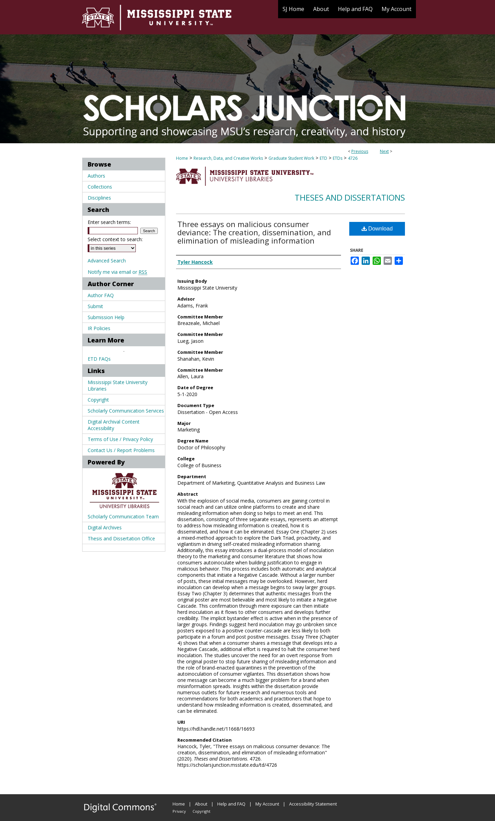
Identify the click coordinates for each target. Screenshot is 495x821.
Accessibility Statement (313, 804)
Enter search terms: (109, 222)
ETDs (337, 158)
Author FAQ (101, 295)
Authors (96, 175)
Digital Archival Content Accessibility (114, 424)
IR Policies (99, 328)
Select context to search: (115, 239)
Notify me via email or (117, 272)
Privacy (179, 811)
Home (182, 158)
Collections (100, 186)
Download (377, 229)
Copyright (98, 399)
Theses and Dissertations (350, 197)
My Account (267, 804)
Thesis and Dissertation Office (121, 538)
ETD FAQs (99, 359)
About (201, 804)
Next (384, 151)
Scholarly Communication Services (126, 410)
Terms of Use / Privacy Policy (120, 439)
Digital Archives (105, 527)
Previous (359, 151)
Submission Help (106, 317)
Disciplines (99, 197)
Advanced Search (107, 260)
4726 (353, 158)
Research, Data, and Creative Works (228, 158)
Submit (95, 306)
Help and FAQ (231, 804)
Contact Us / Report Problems (121, 450)
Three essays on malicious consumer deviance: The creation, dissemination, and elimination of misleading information (254, 232)
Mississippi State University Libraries (117, 385)
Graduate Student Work (291, 158)
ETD (323, 158)
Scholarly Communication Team (123, 516)
